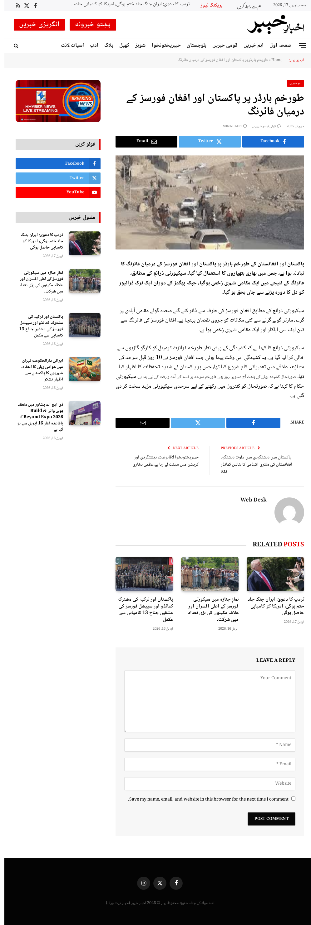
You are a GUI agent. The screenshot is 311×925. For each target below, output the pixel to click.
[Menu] (298, 46)
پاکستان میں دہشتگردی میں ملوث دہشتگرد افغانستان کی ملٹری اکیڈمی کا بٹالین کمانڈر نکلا (252, 464)
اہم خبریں (249, 45)
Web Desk (249, 500)
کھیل (120, 45)
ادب (90, 45)
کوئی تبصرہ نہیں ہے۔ (261, 126)
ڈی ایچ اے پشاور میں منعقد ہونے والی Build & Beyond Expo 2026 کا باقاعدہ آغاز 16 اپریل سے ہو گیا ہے (36, 417)
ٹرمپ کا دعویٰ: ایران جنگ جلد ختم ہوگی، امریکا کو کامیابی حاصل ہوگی (122, 4)
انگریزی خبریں (35, 25)
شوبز (136, 45)
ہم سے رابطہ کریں (245, 5)
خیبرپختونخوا (161, 45)
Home (272, 60)
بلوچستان (192, 45)
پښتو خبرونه (88, 25)
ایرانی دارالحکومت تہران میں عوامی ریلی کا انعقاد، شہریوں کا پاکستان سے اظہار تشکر (38, 370)
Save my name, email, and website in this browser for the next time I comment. (204, 799)
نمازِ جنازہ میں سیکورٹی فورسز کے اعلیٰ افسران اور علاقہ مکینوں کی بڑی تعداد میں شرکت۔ (209, 609)
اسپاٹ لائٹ (68, 45)
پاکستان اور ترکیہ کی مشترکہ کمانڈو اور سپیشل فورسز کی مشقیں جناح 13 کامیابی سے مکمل (141, 609)
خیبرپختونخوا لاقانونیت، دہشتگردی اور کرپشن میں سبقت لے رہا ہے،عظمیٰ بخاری (160, 461)
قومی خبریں (220, 45)
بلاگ (104, 45)
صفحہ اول (276, 45)
